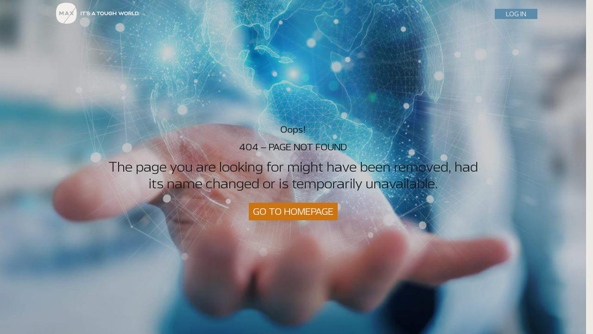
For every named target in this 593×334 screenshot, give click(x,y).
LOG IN (516, 14)
